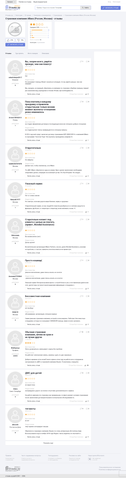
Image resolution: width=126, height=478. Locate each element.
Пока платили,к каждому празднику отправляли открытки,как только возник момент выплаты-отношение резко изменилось (40, 106)
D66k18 (15, 312)
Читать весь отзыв (33, 94)
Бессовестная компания (37, 296)
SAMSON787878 (15, 164)
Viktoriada (15, 235)
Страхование (41, 42)
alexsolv (15, 425)
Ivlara (15, 389)
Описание (45, 53)
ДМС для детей (33, 373)
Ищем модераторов (40, 2)
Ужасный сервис (34, 183)
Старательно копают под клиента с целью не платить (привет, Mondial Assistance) (39, 222)
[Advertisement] (88, 35)
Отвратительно (33, 148)
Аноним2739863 (15, 276)
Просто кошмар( (33, 260)
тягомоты (30, 409)
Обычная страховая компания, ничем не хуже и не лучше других (39, 335)
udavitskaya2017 (15, 77)
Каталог (11, 2)
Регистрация (117, 2)
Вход (110, 2)
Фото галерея (33, 53)
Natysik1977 (15, 199)
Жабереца (15, 348)
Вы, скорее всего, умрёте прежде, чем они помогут (38, 62)
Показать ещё (48, 443)
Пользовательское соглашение (110, 467)
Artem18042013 (15, 118)
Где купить (19, 53)
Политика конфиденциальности (110, 469)
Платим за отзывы (25, 2)
